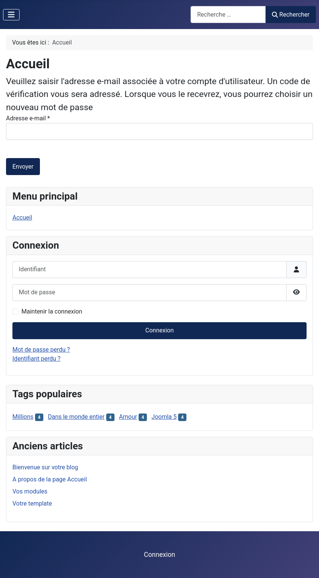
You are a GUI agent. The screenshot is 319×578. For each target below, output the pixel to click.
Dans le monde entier (76, 416)
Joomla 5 (164, 416)
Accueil (22, 217)
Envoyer (23, 166)
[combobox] (228, 14)
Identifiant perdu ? (36, 358)
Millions (23, 416)
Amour (128, 416)
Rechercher (291, 14)
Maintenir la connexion (51, 311)
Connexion (159, 330)
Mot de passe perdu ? (41, 349)
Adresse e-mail (28, 118)
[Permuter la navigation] (11, 14)
